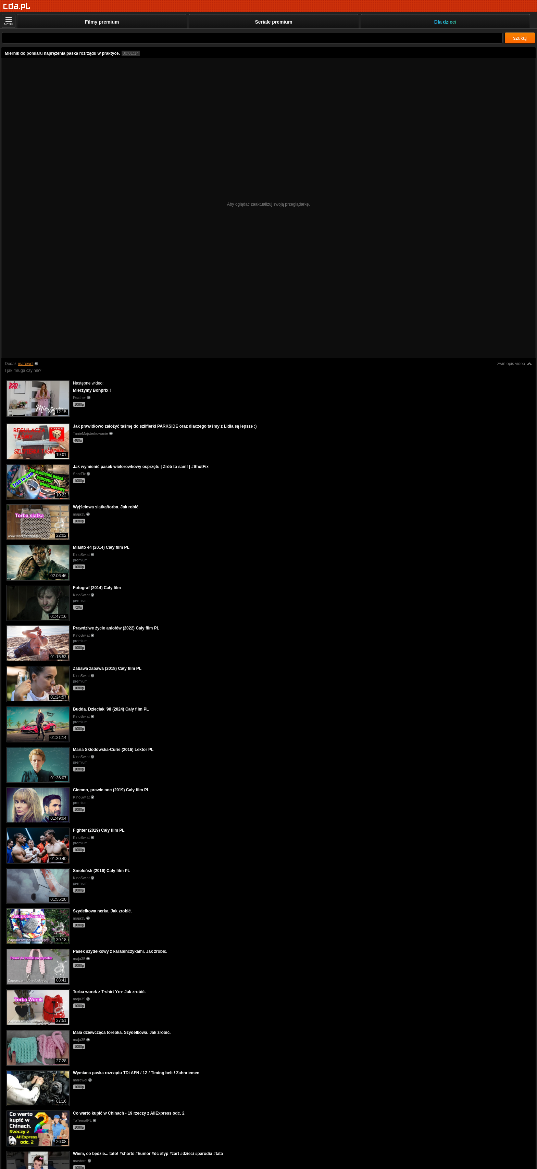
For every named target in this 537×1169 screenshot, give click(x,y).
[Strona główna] (16, 6)
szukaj (520, 38)
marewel (25, 363)
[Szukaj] (252, 37)
